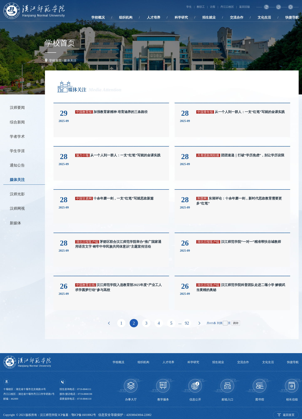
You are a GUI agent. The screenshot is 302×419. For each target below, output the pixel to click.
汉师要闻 (17, 107)
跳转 (236, 323)
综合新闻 (17, 122)
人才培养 (153, 17)
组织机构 (125, 17)
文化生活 (264, 17)
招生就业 (209, 17)
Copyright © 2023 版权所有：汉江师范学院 (30, 414)
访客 (212, 6)
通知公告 (17, 165)
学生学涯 (17, 151)
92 (187, 323)
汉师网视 (17, 208)
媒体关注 (70, 60)
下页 (199, 323)
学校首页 (55, 60)
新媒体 (15, 223)
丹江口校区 (227, 6)
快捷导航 (292, 17)
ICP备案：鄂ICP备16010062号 (77, 414)
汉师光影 (17, 194)
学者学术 (17, 136)
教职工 (201, 6)
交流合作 (236, 17)
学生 (189, 6)
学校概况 (98, 17)
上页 (109, 323)
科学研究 (181, 17)
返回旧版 (244, 6)
